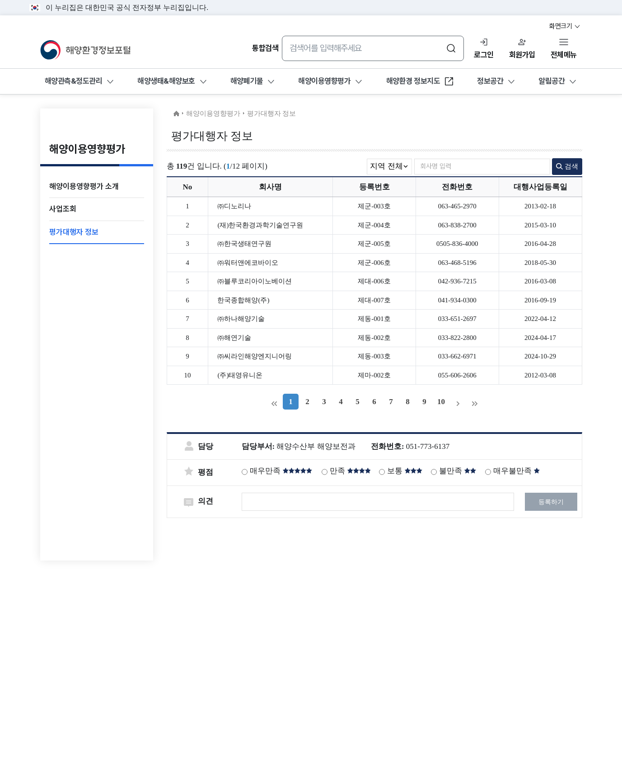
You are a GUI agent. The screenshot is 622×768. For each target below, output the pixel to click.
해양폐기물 (246, 80)
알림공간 (551, 80)
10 (441, 401)
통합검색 (265, 47)
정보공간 (490, 80)
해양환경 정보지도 (420, 83)
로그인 (484, 54)
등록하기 (551, 502)
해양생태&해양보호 (166, 80)
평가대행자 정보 (271, 113)
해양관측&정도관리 (74, 80)
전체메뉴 (564, 54)
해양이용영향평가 (324, 80)
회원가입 (522, 54)
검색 (567, 166)
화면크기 (565, 26)
